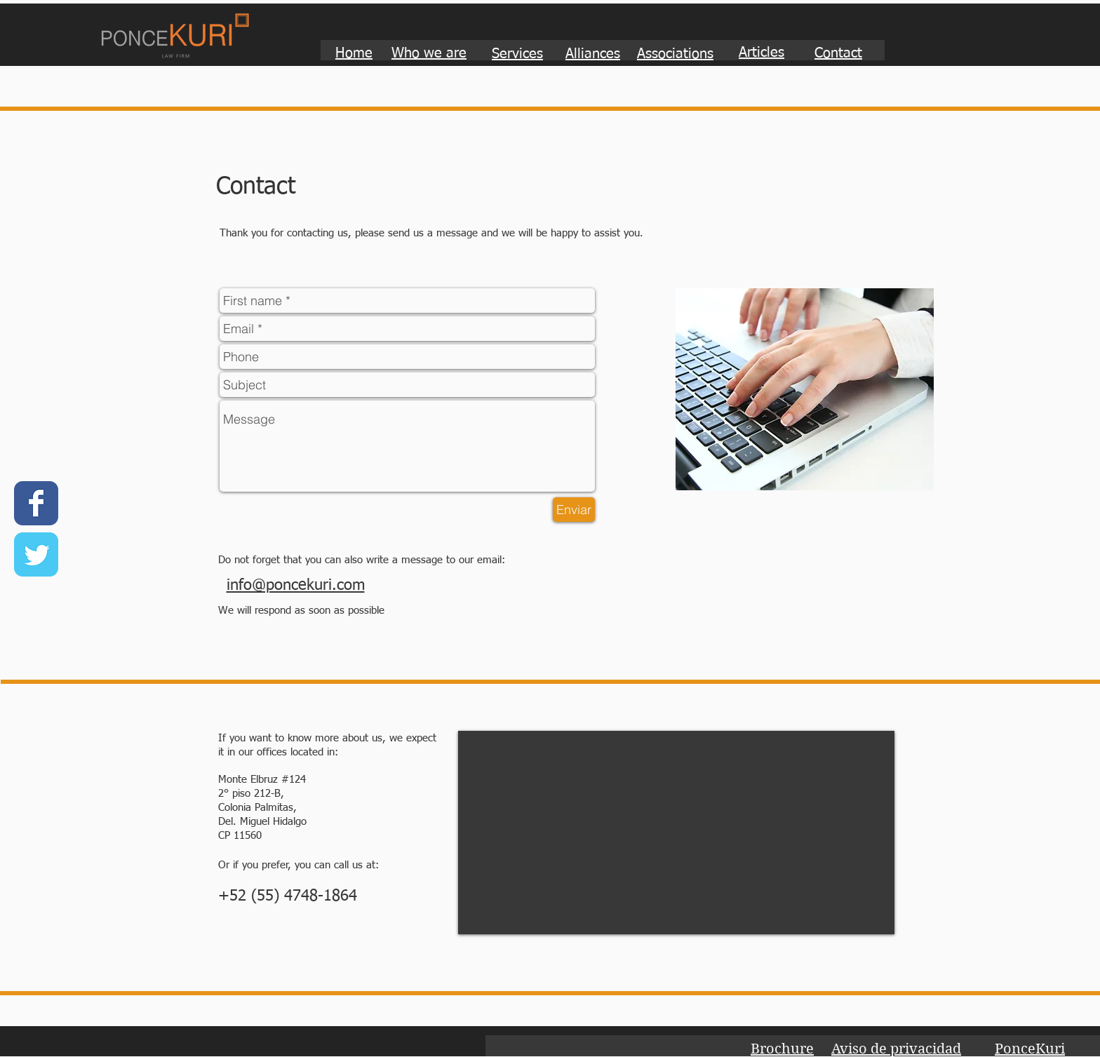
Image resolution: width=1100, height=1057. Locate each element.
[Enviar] (574, 509)
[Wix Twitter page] (36, 554)
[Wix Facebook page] (36, 503)
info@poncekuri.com (296, 585)
